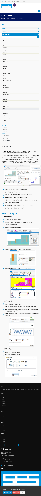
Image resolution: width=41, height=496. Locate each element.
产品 (4, 18)
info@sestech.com (10, 465)
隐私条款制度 (4, 405)
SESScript (5, 99)
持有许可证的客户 (6, 140)
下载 (3, 445)
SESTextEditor (6, 106)
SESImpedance (6, 87)
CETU (4, 45)
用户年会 (6, 445)
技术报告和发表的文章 (5, 428)
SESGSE (4, 85)
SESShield (5, 101)
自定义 (23, 492)
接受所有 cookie (7, 492)
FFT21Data (5, 47)
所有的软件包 (4, 416)
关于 (2, 395)
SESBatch (5, 66)
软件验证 (5, 127)
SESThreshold (6, 108)
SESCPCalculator (6, 73)
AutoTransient (5, 42)
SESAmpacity (5, 61)
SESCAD (4, 68)
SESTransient (5, 113)
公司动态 (16, 445)
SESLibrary (5, 92)
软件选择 (5, 131)
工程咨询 (3, 425)
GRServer (5, 52)
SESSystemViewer (6, 104)
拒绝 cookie (16, 492)
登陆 (23, 1)
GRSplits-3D (5, 57)
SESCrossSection (6, 75)
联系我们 (3, 397)
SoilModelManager (6, 118)
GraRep (4, 49)
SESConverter (6, 71)
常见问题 (3, 441)
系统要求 (3, 439)
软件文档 (5, 129)
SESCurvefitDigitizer (7, 80)
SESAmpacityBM (6, 64)
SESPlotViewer (6, 94)
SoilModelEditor (6, 115)
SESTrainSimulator (6, 111)
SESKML (4, 89)
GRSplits (4, 54)
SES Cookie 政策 (5, 407)
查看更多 (38, 389)
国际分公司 (4, 399)
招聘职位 (3, 403)
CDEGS (3, 414)
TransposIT (5, 120)
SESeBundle (5, 82)
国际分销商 (4, 401)
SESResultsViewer (6, 96)
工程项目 (3, 430)
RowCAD (4, 59)
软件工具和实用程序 (11, 18)
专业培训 (11, 445)
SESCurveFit (5, 78)
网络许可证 (5, 138)
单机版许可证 (6, 135)
